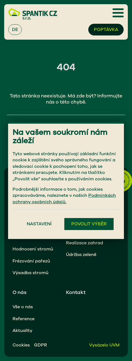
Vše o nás (23, 307)
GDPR (40, 345)
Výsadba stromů (30, 273)
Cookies (21, 345)
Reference (24, 319)
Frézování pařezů (31, 261)
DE (15, 30)
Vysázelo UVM (104, 345)
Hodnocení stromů (33, 249)
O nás (19, 292)
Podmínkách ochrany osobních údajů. (64, 198)
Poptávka (106, 30)
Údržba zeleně (81, 255)
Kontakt (75, 292)
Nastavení (39, 224)
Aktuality (22, 330)
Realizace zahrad (84, 243)
